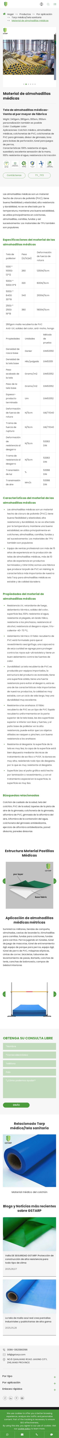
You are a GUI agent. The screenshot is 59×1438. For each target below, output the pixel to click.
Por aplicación (44, 14)
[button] (23, 84)
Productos (25, 14)
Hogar (10, 14)
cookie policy (24, 1428)
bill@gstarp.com (16, 1354)
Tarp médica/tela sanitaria (26, 17)
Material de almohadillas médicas (30, 20)
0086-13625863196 (17, 1349)
